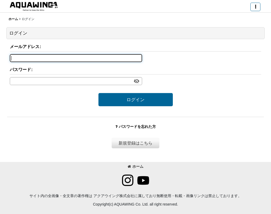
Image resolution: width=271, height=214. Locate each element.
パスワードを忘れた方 (135, 126)
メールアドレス (24, 46)
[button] (255, 7)
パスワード (20, 69)
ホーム (135, 166)
